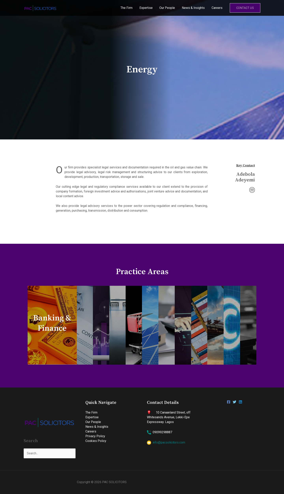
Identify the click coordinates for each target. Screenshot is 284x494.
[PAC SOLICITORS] (40, 7)
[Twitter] (234, 402)
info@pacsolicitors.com (169, 442)
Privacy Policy (95, 436)
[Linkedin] (240, 402)
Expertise (147, 8)
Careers (217, 8)
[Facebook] (228, 402)
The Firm (129, 8)
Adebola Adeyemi (244, 177)
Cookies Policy (95, 441)
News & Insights (194, 8)
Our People (168, 8)
